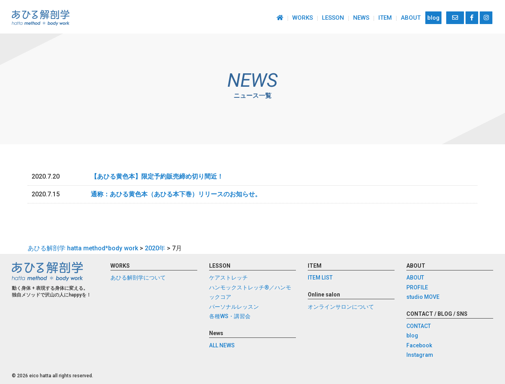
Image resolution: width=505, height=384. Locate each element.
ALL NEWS (222, 345)
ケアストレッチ (228, 278)
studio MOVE (423, 297)
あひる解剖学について (138, 278)
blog (433, 17)
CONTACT (418, 326)
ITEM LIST (320, 278)
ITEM (385, 17)
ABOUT (411, 17)
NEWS (361, 17)
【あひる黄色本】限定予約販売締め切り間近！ (157, 176)
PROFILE (417, 287)
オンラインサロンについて (341, 307)
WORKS (302, 17)
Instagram (419, 355)
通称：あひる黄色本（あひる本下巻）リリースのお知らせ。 (176, 194)
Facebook (419, 345)
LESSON (333, 17)
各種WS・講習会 (230, 316)
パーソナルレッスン (234, 307)
